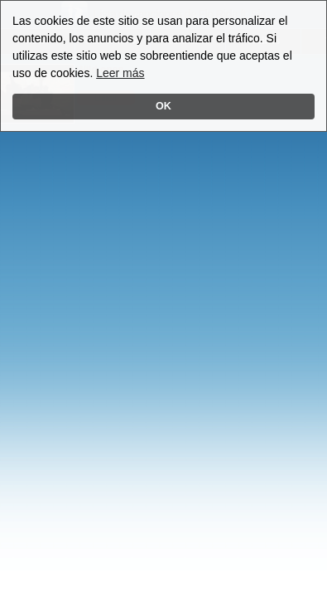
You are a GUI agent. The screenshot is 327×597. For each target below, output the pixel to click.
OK (163, 106)
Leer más (120, 73)
